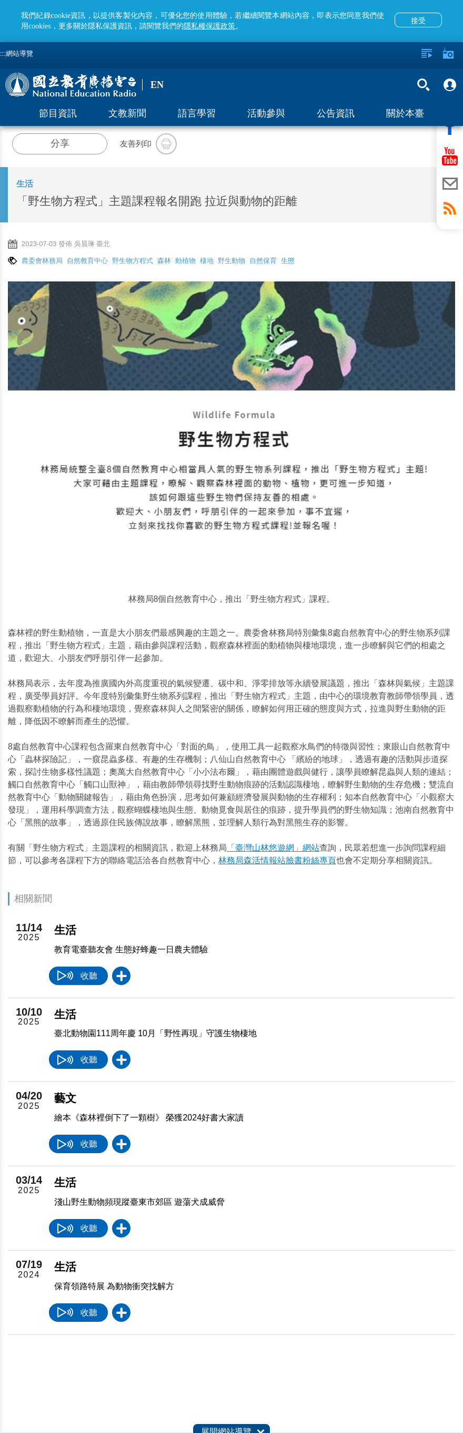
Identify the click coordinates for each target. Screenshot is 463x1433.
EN (157, 85)
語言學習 (197, 113)
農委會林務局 (42, 261)
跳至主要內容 (0, 0)
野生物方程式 (132, 261)
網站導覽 (19, 53)
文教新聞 (127, 113)
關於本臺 (405, 113)
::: (3, 53)
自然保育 (263, 261)
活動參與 (266, 113)
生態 (288, 261)
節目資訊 (58, 113)
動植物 (185, 261)
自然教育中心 (87, 261)
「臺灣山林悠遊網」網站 (273, 847)
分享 (60, 143)
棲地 (207, 261)
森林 (164, 261)
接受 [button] (418, 20)
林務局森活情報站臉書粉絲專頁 (277, 860)
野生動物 (231, 261)
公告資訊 (336, 113)
